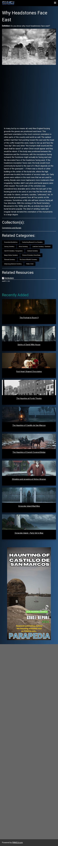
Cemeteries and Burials (11, 228)
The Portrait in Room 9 (29, 318)
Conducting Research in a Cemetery (32, 242)
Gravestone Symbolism (10, 242)
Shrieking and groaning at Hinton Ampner (29, 479)
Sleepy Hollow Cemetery (11, 255)
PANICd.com (17, 842)
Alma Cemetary (23, 246)
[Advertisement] (29, 96)
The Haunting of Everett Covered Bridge (29, 452)
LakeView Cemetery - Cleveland (41, 246)
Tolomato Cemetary (9, 259)
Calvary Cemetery (9, 246)
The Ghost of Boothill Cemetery (28, 259)
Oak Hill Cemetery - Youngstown (13, 251)
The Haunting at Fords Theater (29, 398)
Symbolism (9, 278)
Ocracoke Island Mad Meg (29, 506)
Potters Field (29, 264)
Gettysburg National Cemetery (13, 264)
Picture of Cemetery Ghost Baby (31, 255)
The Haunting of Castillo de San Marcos (29, 425)
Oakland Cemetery (32, 251)
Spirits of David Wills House (29, 344)
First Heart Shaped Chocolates (29, 371)
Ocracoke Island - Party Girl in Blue (29, 533)
